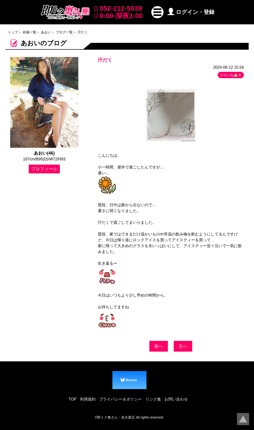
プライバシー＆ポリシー (120, 399)
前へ (158, 346)
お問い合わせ (176, 399)
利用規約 (88, 399)
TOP (73, 399)
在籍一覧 (29, 32)
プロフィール (44, 169)
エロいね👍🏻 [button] (231, 75)
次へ (183, 346)
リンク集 (153, 399)
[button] (157, 12)
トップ (13, 32)
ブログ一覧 (64, 32)
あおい (46, 32)
